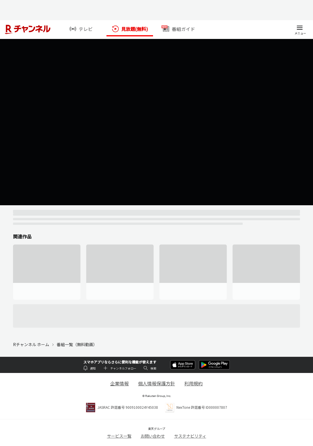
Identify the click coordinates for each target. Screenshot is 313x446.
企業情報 (119, 383)
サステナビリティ (190, 436)
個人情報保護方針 (156, 383)
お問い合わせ (153, 436)
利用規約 (193, 383)
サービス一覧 (119, 436)
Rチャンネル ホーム (31, 344)
